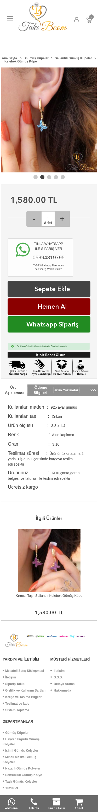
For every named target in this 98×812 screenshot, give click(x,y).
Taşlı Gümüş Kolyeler (20, 781)
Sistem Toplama (16, 710)
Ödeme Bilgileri (40, 390)
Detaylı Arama (62, 684)
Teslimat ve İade (16, 703)
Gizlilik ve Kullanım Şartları (24, 690)
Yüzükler (10, 788)
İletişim (9, 677)
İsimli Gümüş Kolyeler (20, 750)
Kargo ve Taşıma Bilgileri (23, 697)
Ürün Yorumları (67, 390)
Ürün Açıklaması (14, 390)
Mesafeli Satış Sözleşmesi (23, 671)
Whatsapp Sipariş (52, 324)
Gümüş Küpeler (15, 733)
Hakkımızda (60, 690)
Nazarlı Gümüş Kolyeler (22, 768)
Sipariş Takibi (14, 684)
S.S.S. (56, 677)
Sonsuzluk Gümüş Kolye (22, 775)
